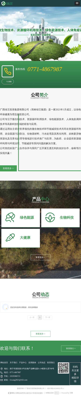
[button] (77, 3)
